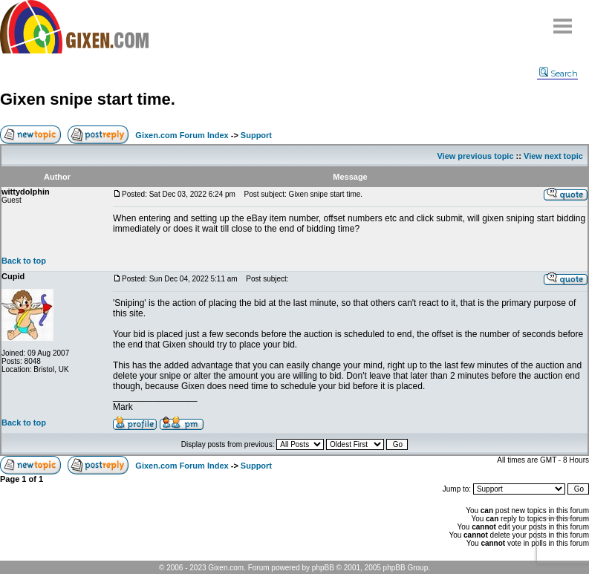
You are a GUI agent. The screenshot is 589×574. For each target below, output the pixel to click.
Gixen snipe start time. (87, 99)
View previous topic (475, 155)
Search (558, 73)
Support (256, 135)
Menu (563, 20)
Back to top (23, 260)
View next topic (553, 155)
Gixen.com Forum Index (181, 135)
